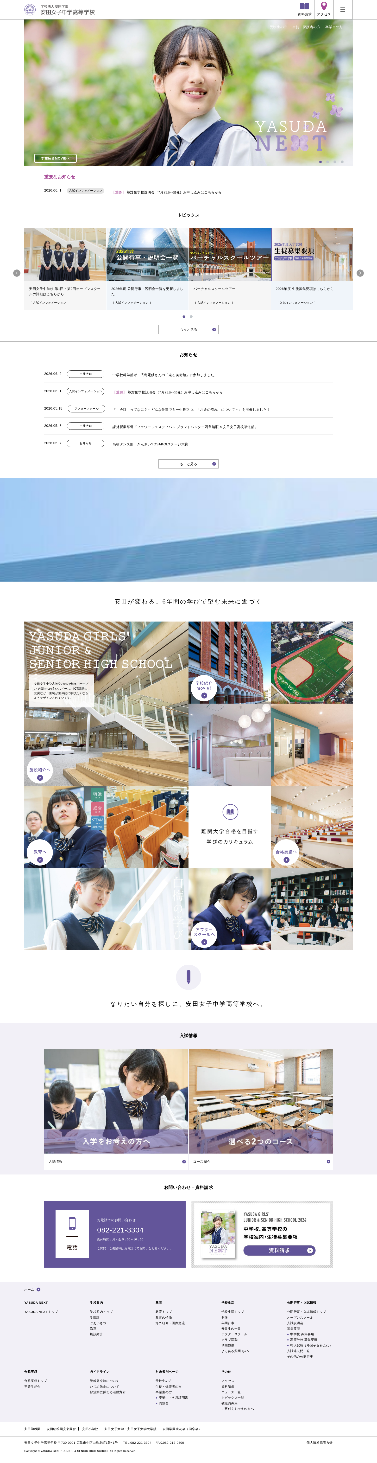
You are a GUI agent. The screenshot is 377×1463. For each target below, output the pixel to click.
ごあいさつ (98, 1323)
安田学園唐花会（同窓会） (182, 1429)
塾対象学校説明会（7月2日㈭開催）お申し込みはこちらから (167, 192)
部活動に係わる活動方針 (108, 1392)
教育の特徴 (164, 1317)
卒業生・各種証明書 (173, 1397)
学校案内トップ (101, 1312)
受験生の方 (278, 27)
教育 (159, 1302)
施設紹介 (96, 1334)
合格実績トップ (35, 1381)
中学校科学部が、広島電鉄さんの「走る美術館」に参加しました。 (165, 375)
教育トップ (164, 1312)
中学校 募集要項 (302, 1334)
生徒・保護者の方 (306, 27)
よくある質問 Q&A (235, 1351)
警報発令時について (104, 1381)
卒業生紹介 (32, 1386)
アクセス (227, 1381)
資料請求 (227, 1386)
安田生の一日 (231, 1328)
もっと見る (188, 329)
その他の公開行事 (300, 1356)
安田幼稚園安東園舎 (61, 1429)
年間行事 (227, 1323)
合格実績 (30, 1371)
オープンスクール (300, 1317)
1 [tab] (320, 161)
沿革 (93, 1328)
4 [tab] (342, 161)
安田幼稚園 (32, 1429)
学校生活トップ (232, 1312)
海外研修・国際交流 (170, 1323)
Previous (16, 273)
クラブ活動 (229, 1339)
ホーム (29, 1289)
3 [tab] (334, 161)
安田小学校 (90, 1429)
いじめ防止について (104, 1386)
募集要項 (293, 1328)
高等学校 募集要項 (303, 1339)
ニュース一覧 (231, 1392)
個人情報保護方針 (320, 1442)
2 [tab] (327, 161)
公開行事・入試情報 (301, 1302)
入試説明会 (295, 1323)
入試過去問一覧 (298, 1351)
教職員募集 (229, 1403)
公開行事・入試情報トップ (306, 1312)
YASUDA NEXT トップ (41, 1312)
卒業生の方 (334, 27)
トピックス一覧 (232, 1397)
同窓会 (164, 1403)
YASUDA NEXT (36, 1302)
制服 (224, 1317)
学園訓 (95, 1317)
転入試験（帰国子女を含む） (311, 1345)
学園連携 (227, 1345)
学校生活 (227, 1302)
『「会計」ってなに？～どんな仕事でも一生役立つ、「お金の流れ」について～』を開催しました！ (191, 409)
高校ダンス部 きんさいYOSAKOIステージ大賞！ (152, 444)
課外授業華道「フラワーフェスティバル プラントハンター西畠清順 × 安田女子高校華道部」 (185, 427)
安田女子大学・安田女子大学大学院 (130, 1429)
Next (360, 273)
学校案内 (96, 1302)
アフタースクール (234, 1334)
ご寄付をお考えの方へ (237, 1409)
